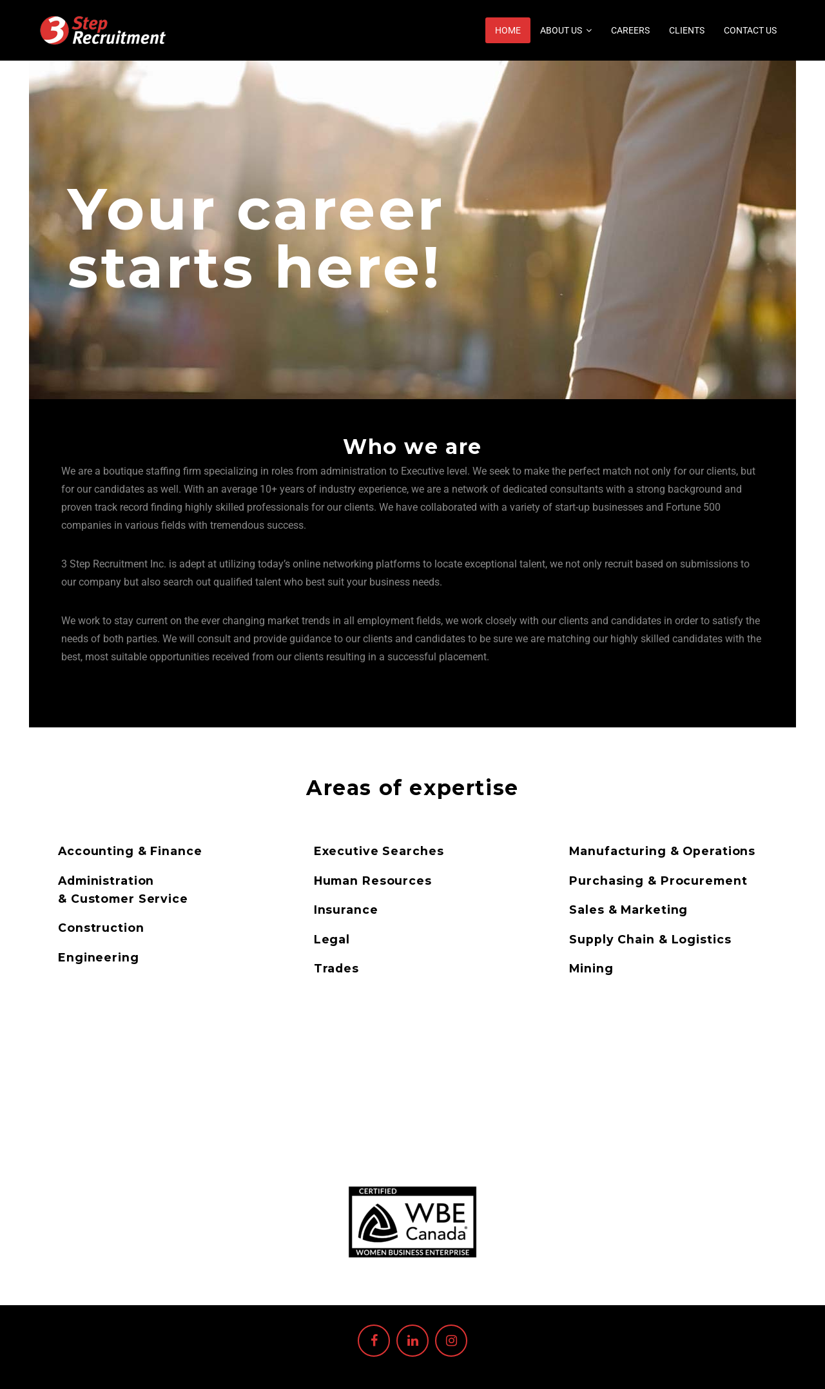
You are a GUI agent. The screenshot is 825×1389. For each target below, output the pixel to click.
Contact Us (750, 30)
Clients (686, 30)
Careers (630, 30)
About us (561, 30)
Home (508, 30)
